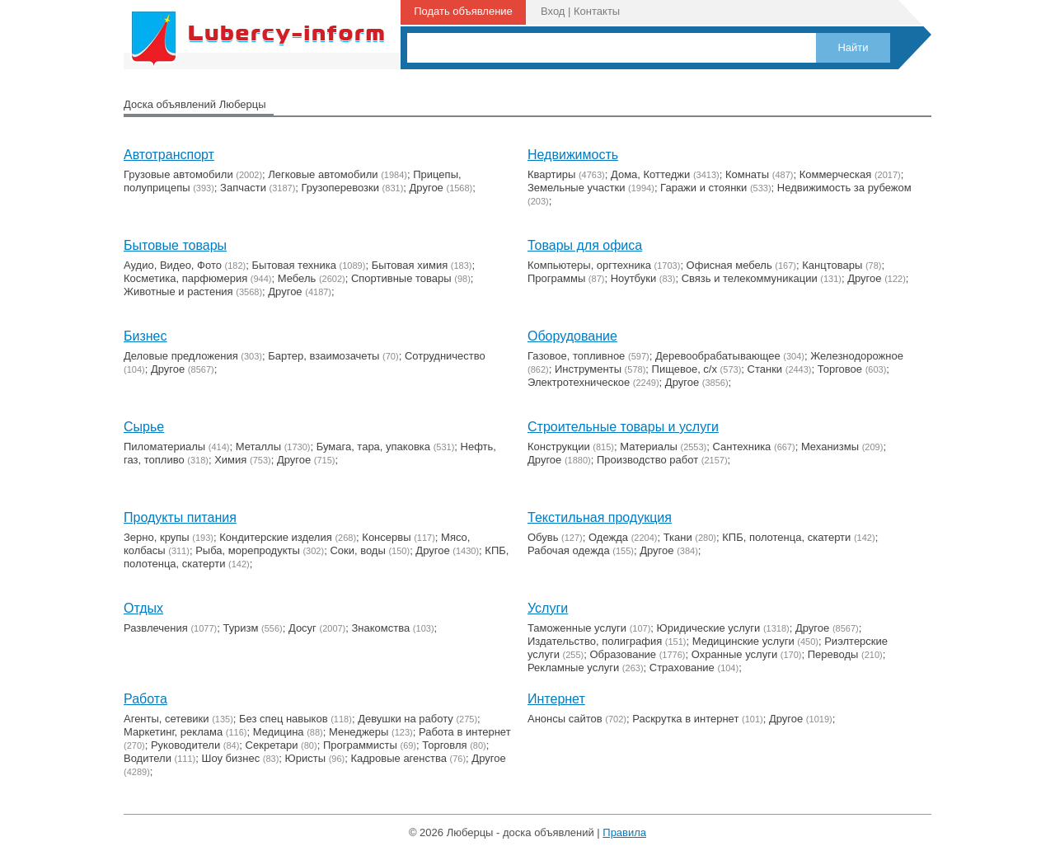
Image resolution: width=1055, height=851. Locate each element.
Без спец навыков (283, 718)
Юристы (305, 758)
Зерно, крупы (157, 537)
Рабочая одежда (569, 550)
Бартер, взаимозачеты (323, 356)
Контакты (597, 11)
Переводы (833, 654)
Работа (145, 699)
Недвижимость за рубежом (844, 187)
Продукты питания (180, 517)
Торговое (840, 369)
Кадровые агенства (398, 758)
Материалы (649, 446)
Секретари (272, 745)
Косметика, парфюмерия (185, 278)
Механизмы (830, 446)
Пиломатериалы (164, 446)
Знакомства (381, 628)
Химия (230, 460)
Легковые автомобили (322, 174)
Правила (624, 832)
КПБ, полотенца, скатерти (786, 537)
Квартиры (551, 174)
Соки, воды (357, 550)
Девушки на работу (405, 718)
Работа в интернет (465, 732)
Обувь (543, 537)
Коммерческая (835, 174)
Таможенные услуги (577, 628)
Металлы (258, 446)
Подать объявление (463, 11)
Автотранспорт (169, 155)
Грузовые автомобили (178, 174)
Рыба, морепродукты (247, 550)
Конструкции (559, 446)
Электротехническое (579, 382)
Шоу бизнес (230, 758)
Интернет (556, 699)
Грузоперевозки (340, 187)
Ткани (677, 537)
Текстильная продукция (600, 517)
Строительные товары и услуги (623, 427)
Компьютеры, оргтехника (589, 265)
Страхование (682, 667)
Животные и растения (178, 291)
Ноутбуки (634, 278)
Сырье (144, 427)
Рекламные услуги (573, 667)
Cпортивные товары (401, 278)
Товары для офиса (585, 245)
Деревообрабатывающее (718, 356)
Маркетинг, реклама (173, 732)
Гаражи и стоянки (703, 187)
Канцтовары (832, 265)
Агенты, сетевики (166, 718)
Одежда (608, 537)
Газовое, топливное (576, 356)
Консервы (386, 537)
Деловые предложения (181, 356)
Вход (553, 11)
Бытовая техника (294, 265)
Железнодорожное (856, 356)
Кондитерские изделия (275, 537)
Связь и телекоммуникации (750, 278)
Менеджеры (358, 732)
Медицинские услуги (743, 641)
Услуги (548, 608)
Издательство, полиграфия (595, 641)
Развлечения (156, 628)
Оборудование (572, 336)
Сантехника (742, 446)
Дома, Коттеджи (650, 174)
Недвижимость (573, 155)
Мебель (297, 278)
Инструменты (588, 369)
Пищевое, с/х (684, 369)
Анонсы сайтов (565, 718)
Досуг (302, 628)
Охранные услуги (734, 654)
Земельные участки (576, 187)
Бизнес (145, 336)
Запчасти (243, 187)
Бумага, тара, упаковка (373, 446)
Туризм (240, 628)
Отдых (143, 608)
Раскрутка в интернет (685, 718)
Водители (147, 758)
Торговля (444, 745)
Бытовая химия (410, 265)
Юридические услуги (709, 628)
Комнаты (747, 174)
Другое (426, 187)
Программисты (360, 745)
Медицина (278, 732)
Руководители (185, 745)
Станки (765, 369)
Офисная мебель (729, 265)
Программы (556, 278)
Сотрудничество (445, 356)
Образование (623, 654)
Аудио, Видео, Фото (173, 265)
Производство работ (647, 460)
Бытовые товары (175, 245)
